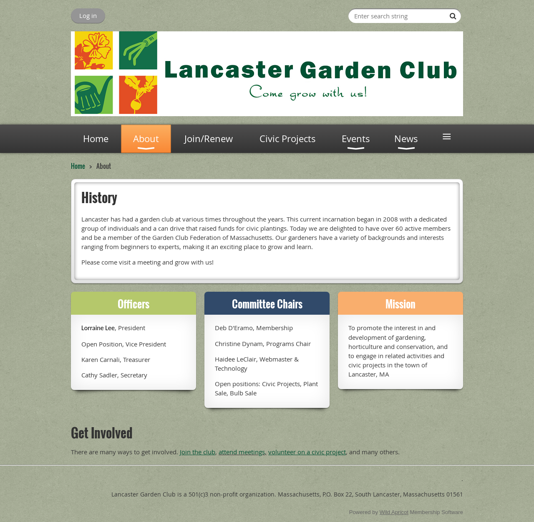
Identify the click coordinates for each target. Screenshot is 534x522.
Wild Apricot (394, 512)
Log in (88, 15)
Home (78, 166)
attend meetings (242, 452)
